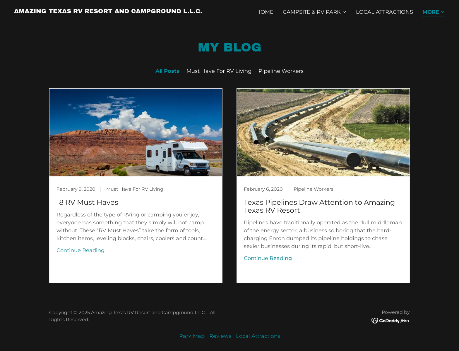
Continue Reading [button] (80, 250)
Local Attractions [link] (384, 12)
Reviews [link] (220, 336)
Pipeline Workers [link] (281, 71)
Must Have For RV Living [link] (218, 71)
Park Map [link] (192, 336)
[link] (108, 11)
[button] (315, 12)
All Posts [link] (167, 71)
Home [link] (264, 12)
